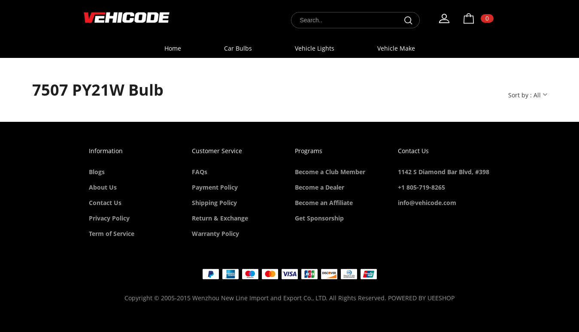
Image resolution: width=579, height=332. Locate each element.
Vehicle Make (396, 48)
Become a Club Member (330, 172)
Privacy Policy (109, 218)
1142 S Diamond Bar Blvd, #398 (443, 172)
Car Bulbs (238, 48)
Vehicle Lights (314, 48)
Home (172, 48)
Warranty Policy (215, 233)
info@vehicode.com (427, 203)
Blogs (97, 172)
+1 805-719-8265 (421, 187)
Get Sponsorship (319, 218)
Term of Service (111, 233)
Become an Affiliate (324, 203)
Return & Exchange (220, 218)
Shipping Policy (214, 203)
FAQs (199, 172)
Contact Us (105, 203)
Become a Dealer (319, 187)
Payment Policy (215, 187)
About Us (103, 187)
